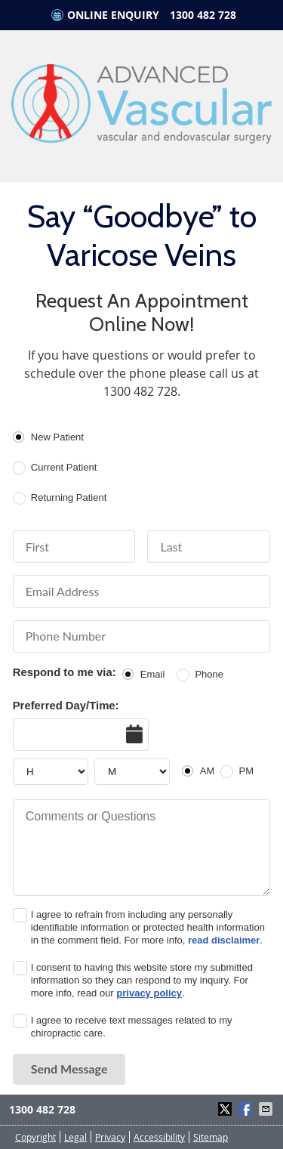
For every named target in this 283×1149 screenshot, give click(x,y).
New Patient (57, 437)
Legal (75, 1137)
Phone (209, 674)
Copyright (35, 1137)
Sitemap (210, 1137)
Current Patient (64, 467)
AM (207, 771)
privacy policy (149, 993)
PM (246, 771)
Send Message (69, 1068)
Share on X (226, 1109)
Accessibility (159, 1137)
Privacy (110, 1137)
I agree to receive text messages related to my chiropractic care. (131, 1027)
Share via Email (267, 1109)
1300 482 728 (203, 15)
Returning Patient (68, 497)
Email (152, 674)
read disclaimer (224, 940)
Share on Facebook (246, 1109)
